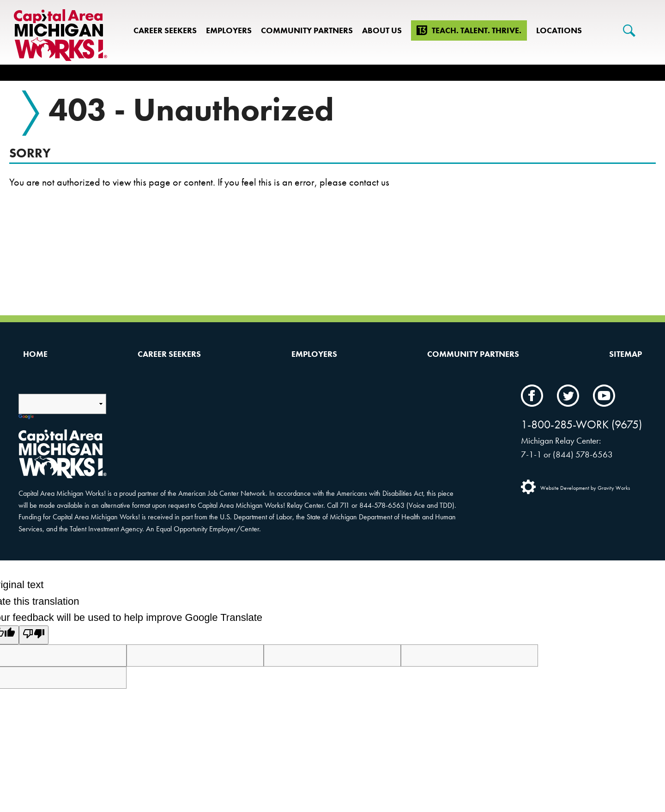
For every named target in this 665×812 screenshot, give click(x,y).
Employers (229, 30)
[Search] (629, 31)
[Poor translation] (33, 635)
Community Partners (307, 30)
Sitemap (625, 354)
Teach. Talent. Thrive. (476, 30)
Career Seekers (165, 30)
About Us (382, 30)
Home (35, 354)
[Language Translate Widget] (62, 404)
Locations (559, 30)
